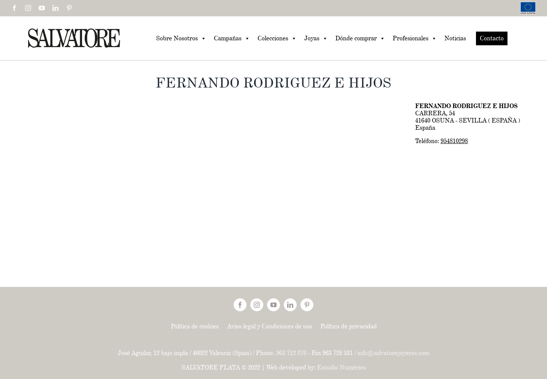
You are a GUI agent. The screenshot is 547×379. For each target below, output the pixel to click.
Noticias (455, 38)
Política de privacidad (349, 326)
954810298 (454, 141)
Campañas (232, 38)
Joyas (316, 38)
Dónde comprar (360, 38)
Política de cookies (195, 326)
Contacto (492, 38)
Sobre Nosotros (181, 38)
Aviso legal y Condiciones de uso (269, 326)
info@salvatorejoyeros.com (393, 353)
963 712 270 (291, 353)
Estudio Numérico (341, 367)
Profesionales (415, 38)
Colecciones (277, 38)
